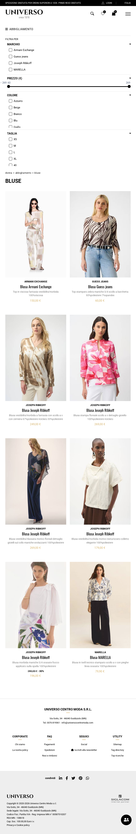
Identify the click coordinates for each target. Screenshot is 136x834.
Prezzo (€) (14, 78)
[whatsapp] (87, 778)
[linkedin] (60, 778)
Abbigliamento (23, 173)
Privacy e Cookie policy (18, 825)
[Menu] (126, 14)
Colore (12, 95)
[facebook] (67, 778)
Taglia (12, 133)
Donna (8, 173)
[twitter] (73, 778)
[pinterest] (80, 778)
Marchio (13, 44)
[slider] (8, 86)
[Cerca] (92, 14)
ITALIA (125, 3)
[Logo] (24, 14)
